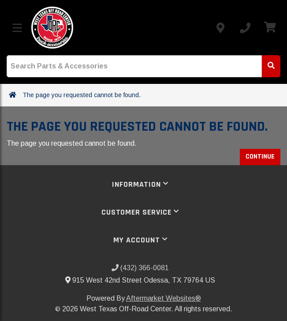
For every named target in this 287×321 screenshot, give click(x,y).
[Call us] (245, 27)
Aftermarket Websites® (163, 298)
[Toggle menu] (17, 27)
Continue (260, 156)
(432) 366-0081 (140, 268)
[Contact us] (220, 27)
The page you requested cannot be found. (81, 94)
